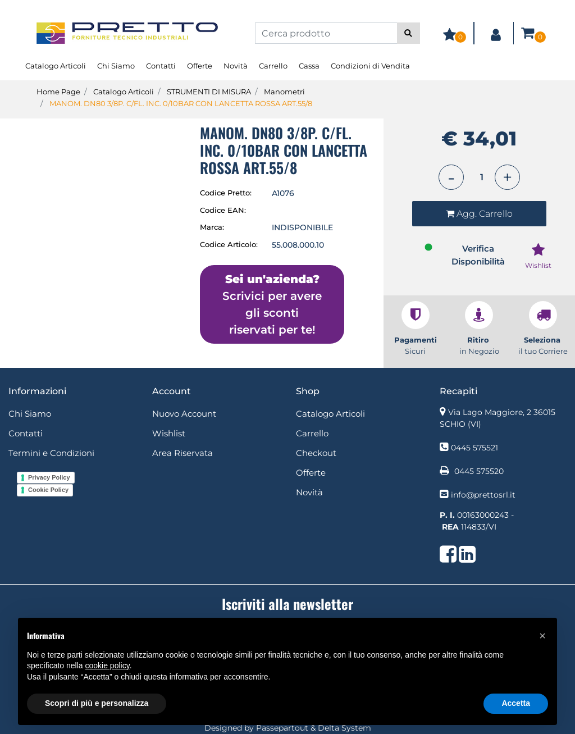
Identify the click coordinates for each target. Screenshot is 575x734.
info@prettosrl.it (483, 495)
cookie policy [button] (107, 665)
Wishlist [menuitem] (168, 433)
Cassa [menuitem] (309, 65)
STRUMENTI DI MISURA (209, 91)
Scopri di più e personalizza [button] (96, 703)
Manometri (284, 91)
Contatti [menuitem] (161, 65)
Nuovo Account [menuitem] (184, 413)
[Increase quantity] (507, 177)
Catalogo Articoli (123, 91)
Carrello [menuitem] (273, 65)
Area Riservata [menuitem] (182, 453)
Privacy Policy (49, 477)
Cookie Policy (48, 489)
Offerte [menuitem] (199, 65)
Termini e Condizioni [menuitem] (51, 453)
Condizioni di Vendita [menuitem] (370, 65)
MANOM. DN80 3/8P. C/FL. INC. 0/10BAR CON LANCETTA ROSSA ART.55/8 (180, 103)
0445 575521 (474, 448)
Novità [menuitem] (235, 65)
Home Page (58, 91)
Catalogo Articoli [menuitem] (55, 65)
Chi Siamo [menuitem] (116, 65)
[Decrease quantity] (451, 177)
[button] (408, 33)
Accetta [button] (515, 703)
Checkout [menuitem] (316, 453)
